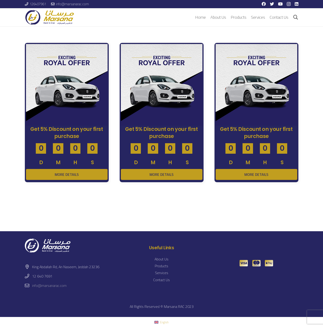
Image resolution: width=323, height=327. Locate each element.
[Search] (296, 17)
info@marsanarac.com (49, 285)
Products (161, 265)
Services (161, 272)
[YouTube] (280, 4)
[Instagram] (289, 4)
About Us (161, 259)
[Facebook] (264, 4)
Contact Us (161, 279)
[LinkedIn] (296, 4)
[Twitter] (272, 4)
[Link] (50, 17)
